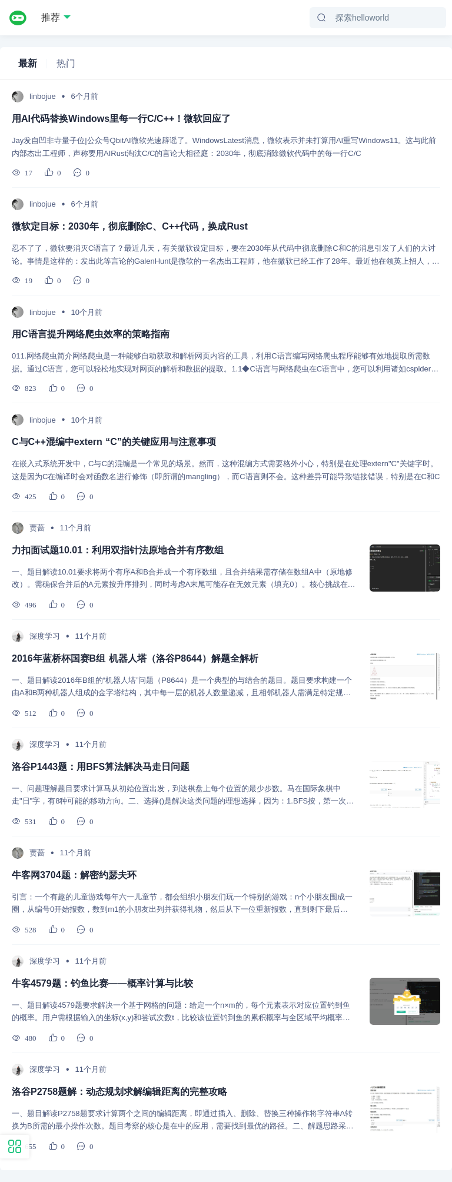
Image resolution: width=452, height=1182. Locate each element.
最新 (27, 63)
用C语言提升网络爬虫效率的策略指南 (91, 334)
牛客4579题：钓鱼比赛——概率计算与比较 (102, 983)
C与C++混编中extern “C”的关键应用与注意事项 (114, 442)
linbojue (42, 96)
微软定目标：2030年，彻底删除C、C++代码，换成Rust (130, 226)
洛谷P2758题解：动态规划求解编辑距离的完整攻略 (119, 1092)
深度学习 (44, 636)
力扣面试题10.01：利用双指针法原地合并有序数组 (118, 550)
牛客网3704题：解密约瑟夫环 (74, 875)
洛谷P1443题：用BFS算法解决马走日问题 (101, 767)
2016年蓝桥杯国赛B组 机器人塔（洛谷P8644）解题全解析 (135, 658)
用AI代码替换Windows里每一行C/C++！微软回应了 (121, 119)
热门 (65, 63)
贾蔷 (37, 527)
